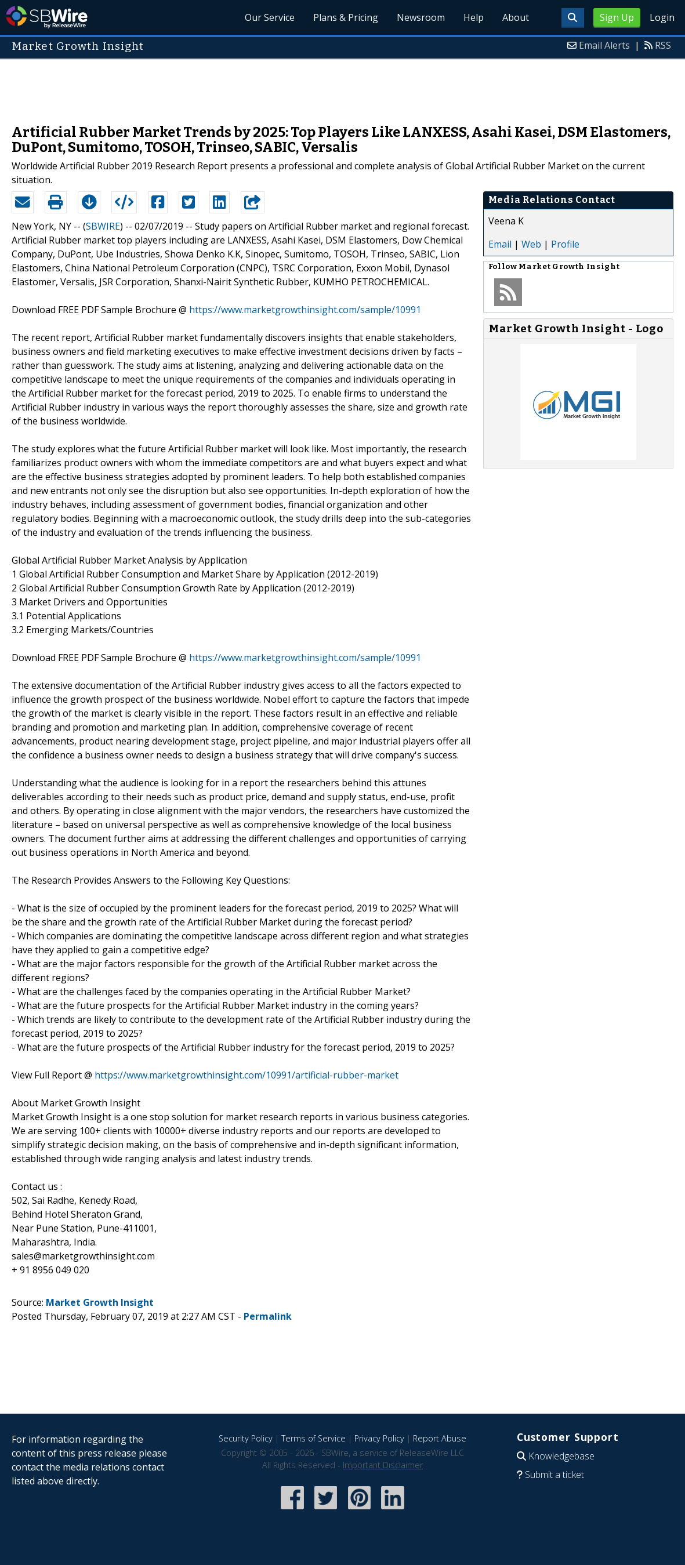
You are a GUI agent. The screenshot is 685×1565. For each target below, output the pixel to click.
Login (662, 17)
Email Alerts (604, 45)
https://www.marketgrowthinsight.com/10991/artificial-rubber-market (246, 1075)
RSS (663, 45)
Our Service (270, 17)
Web (531, 244)
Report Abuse (439, 1438)
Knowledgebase (561, 1456)
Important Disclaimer (383, 1464)
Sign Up (617, 17)
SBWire (47, 17)
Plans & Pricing (345, 17)
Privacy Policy (379, 1438)
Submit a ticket (554, 1474)
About (515, 17)
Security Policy (246, 1438)
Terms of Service (313, 1438)
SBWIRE (103, 226)
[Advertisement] (343, 86)
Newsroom (421, 17)
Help (473, 17)
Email (500, 244)
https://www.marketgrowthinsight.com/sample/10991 (305, 309)
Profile (565, 244)
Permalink (268, 1316)
